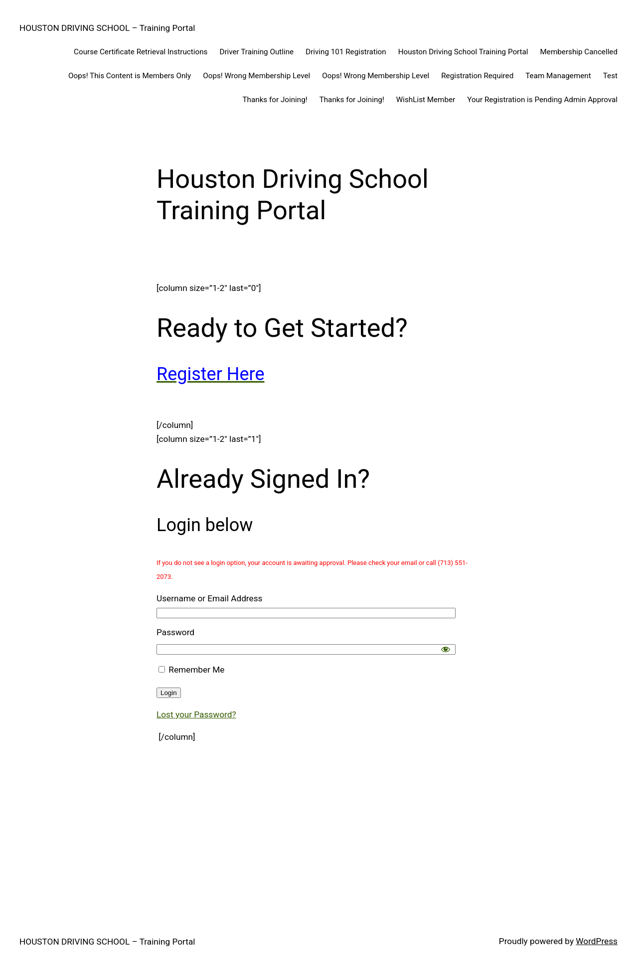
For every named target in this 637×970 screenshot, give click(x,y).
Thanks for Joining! (275, 99)
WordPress (597, 941)
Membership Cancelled (579, 51)
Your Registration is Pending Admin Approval (542, 99)
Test (610, 75)
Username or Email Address (209, 598)
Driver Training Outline (256, 51)
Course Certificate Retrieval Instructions (140, 51)
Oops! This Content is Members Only (129, 75)
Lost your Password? (196, 714)
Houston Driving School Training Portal (463, 51)
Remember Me (191, 670)
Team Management (558, 75)
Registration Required (477, 75)
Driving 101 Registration (346, 51)
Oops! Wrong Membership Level (256, 75)
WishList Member (425, 99)
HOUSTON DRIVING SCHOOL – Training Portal (107, 28)
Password (175, 632)
